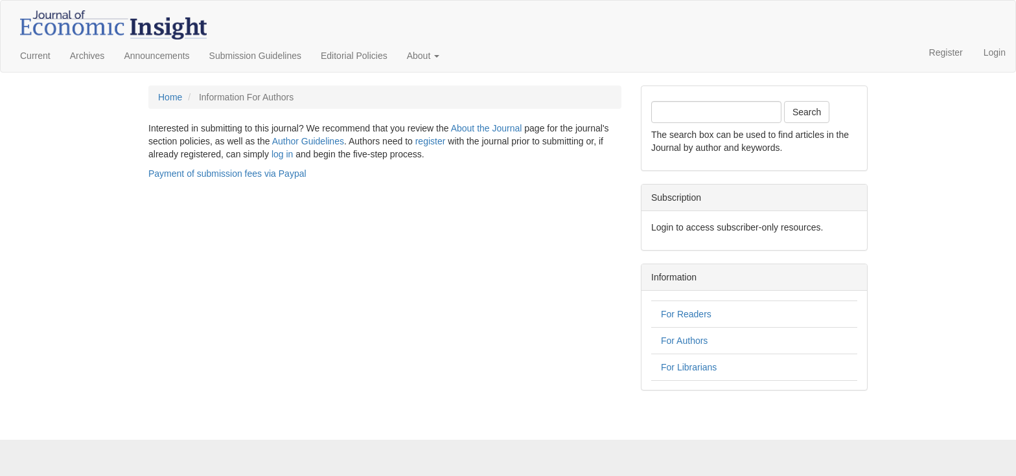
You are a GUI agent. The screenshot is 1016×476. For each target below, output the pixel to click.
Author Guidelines (308, 141)
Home (170, 97)
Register (946, 52)
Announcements (156, 56)
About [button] (423, 56)
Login (995, 52)
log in (282, 154)
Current (35, 56)
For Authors (684, 340)
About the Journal (486, 128)
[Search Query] (716, 112)
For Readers (686, 314)
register (430, 141)
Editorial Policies (354, 56)
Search (806, 112)
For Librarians (689, 367)
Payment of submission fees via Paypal (227, 173)
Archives (87, 56)
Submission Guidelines (255, 56)
